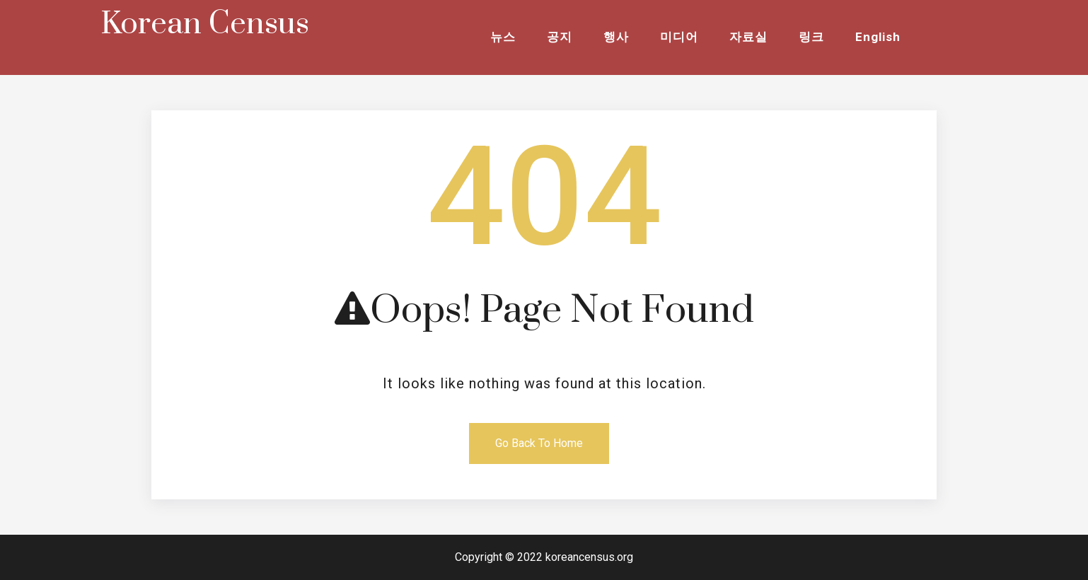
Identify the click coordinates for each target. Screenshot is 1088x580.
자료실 (748, 37)
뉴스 (503, 37)
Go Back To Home (539, 443)
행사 (616, 37)
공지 (559, 37)
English (878, 37)
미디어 (679, 37)
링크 (811, 37)
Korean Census (204, 24)
